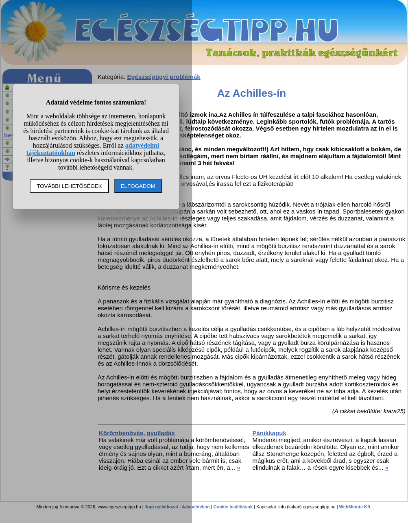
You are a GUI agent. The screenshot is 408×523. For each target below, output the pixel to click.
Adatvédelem (195, 506)
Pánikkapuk (269, 432)
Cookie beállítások (233, 506)
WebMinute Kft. (355, 506)
